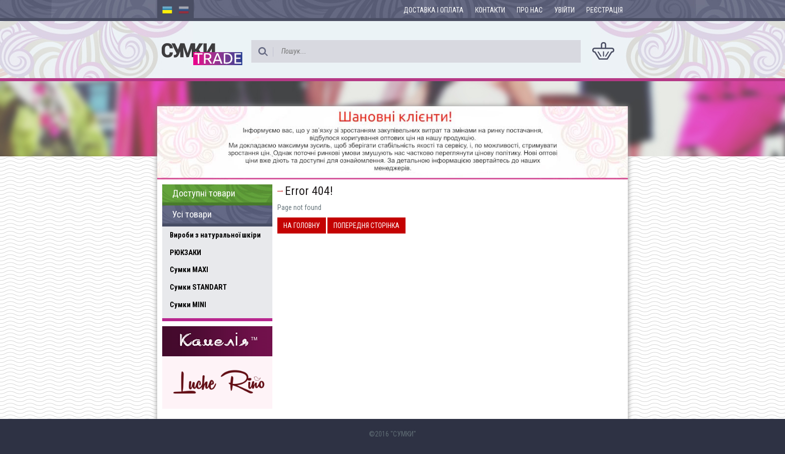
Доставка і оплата (434, 10)
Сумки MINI (188, 304)
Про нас (530, 10)
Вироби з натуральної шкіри (215, 235)
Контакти (490, 10)
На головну (301, 225)
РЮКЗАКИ (185, 252)
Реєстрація (604, 10)
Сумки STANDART (198, 287)
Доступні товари (203, 193)
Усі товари (192, 214)
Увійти (564, 10)
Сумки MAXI (189, 269)
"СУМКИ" (403, 434)
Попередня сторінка (366, 225)
